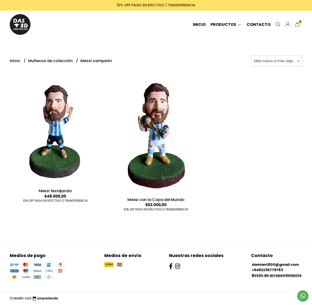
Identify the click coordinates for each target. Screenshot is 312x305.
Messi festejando (55, 191)
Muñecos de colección (51, 61)
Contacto (259, 24)
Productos (226, 24)
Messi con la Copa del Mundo (155, 199)
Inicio (199, 24)
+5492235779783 (267, 269)
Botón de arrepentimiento (277, 275)
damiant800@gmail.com (275, 264)
